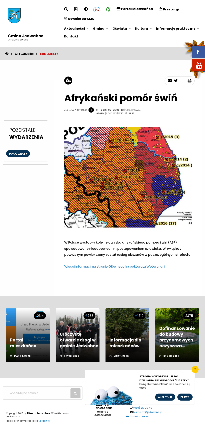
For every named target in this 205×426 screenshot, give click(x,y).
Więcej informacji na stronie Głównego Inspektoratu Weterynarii (114, 266)
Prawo (185, 397)
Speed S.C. (44, 420)
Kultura (141, 28)
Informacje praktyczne (175, 28)
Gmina (99, 28)
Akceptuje (165, 397)
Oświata (120, 28)
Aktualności (74, 28)
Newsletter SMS (79, 18)
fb (193, 49)
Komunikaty (49, 54)
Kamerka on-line (137, 416)
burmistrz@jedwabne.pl (147, 412)
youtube (193, 71)
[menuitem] (75, 28)
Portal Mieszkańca (135, 9)
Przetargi (169, 9)
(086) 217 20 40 (142, 407)
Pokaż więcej (18, 153)
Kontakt (71, 36)
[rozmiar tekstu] (68, 81)
